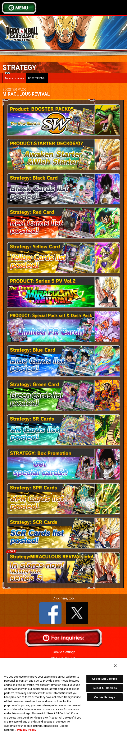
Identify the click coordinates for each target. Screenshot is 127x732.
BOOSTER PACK (36, 78)
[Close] (115, 665)
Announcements (14, 76)
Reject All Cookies (104, 688)
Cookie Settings (63, 652)
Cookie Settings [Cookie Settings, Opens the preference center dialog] (104, 697)
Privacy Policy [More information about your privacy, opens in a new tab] (26, 729)
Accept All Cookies (104, 678)
